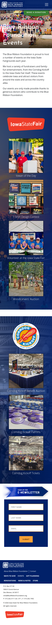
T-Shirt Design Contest (26, 217)
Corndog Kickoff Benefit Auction (26, 391)
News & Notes (24, 580)
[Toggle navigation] (46, 4)
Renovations (10, 580)
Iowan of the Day (26, 176)
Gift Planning (32, 576)
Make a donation (36, 12)
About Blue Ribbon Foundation (16, 571)
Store (35, 580)
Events (21, 576)
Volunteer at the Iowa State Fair (26, 258)
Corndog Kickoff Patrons (26, 432)
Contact (33, 571)
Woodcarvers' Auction (26, 299)
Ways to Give (10, 576)
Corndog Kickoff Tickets (26, 473)
